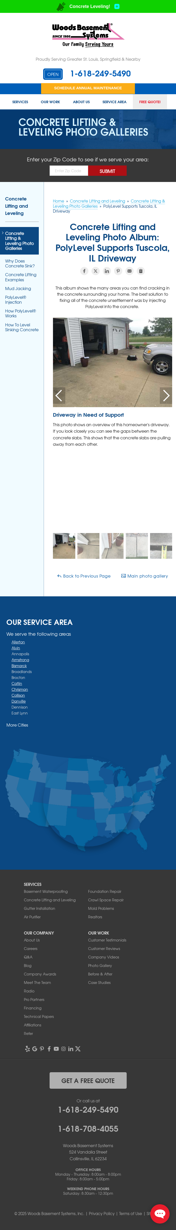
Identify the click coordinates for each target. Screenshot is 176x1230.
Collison (18, 695)
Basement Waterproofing (46, 891)
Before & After (100, 973)
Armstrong (20, 659)
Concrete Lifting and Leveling (16, 205)
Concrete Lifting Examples (20, 277)
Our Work (50, 101)
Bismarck (19, 665)
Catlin (17, 683)
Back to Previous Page (84, 576)
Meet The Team (37, 982)
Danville (19, 701)
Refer (28, 1033)
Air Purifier (32, 916)
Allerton (18, 641)
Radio (29, 990)
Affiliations (32, 1024)
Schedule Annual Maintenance (88, 88)
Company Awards (40, 973)
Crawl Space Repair (106, 899)
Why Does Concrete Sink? (20, 263)
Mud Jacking (18, 288)
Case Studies (99, 982)
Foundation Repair (104, 891)
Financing (32, 1007)
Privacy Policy (102, 1213)
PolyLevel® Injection (15, 299)
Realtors (95, 916)
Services (20, 101)
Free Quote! (150, 101)
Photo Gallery (100, 965)
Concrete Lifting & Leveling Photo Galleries (19, 241)
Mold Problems (101, 908)
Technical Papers (39, 1016)
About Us (81, 101)
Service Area (114, 101)
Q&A (28, 956)
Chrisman (20, 689)
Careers (30, 948)
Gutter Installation (39, 908)
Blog (27, 965)
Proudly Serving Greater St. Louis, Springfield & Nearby (88, 59)
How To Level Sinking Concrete (22, 327)
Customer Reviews (104, 948)
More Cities (17, 725)
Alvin (16, 647)
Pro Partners (34, 999)
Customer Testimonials (107, 940)
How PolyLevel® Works (20, 313)
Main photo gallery (144, 576)
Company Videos (103, 956)
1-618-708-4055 (88, 1128)
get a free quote (88, 1080)
